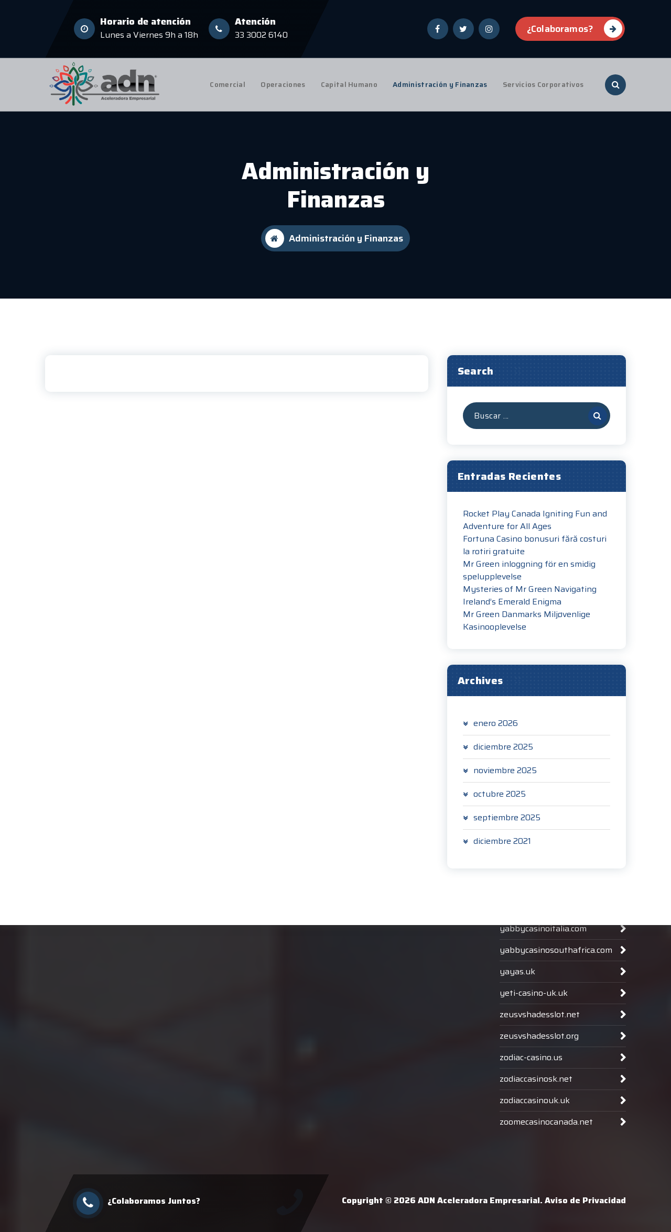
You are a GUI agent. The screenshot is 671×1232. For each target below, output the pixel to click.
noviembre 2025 (505, 777)
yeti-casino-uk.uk (534, 1108)
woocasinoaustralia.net (545, 1001)
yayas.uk (517, 1087)
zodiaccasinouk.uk (535, 1216)
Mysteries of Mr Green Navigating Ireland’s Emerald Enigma (530, 602)
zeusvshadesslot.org (539, 1151)
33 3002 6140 (261, 33)
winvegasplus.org (533, 979)
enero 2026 (495, 730)
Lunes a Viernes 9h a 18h (149, 33)
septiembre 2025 (506, 824)
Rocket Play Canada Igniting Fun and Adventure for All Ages (535, 527)
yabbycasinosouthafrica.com (556, 1065)
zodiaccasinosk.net (536, 1194)
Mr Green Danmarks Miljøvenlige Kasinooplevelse (526, 627)
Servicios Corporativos (543, 84)
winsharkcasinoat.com (543, 936)
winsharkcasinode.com (543, 958)
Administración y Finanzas (440, 84)
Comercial (227, 84)
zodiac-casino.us (531, 1173)
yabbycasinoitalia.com (543, 1044)
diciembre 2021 (502, 848)
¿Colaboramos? (574, 27)
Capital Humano (349, 84)
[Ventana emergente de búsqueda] (615, 84)
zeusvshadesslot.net (540, 1130)
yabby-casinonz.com (540, 1022)
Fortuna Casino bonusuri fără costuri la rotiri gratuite (535, 552)
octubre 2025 (499, 801)
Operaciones (283, 84)
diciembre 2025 (503, 753)
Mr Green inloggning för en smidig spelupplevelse (529, 577)
